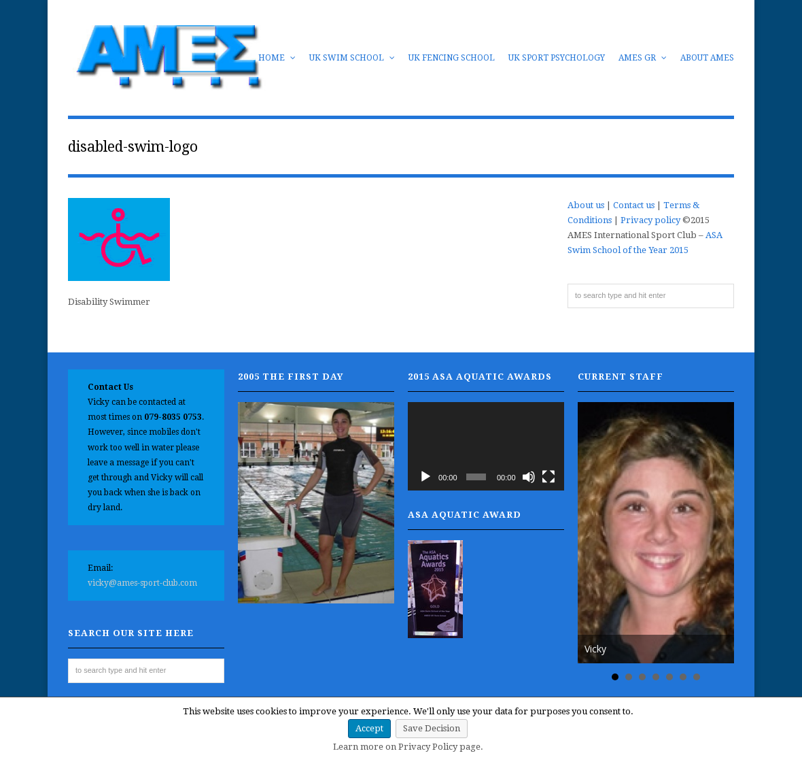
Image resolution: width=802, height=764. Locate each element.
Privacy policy (650, 220)
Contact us (634, 205)
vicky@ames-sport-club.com (142, 583)
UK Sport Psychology (556, 58)
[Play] (425, 477)
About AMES (707, 58)
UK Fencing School (451, 58)
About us (586, 205)
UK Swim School (352, 58)
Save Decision (431, 728)
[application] (486, 446)
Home (277, 58)
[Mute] (529, 477)
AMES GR (642, 58)
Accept (369, 728)
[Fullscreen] (548, 477)
